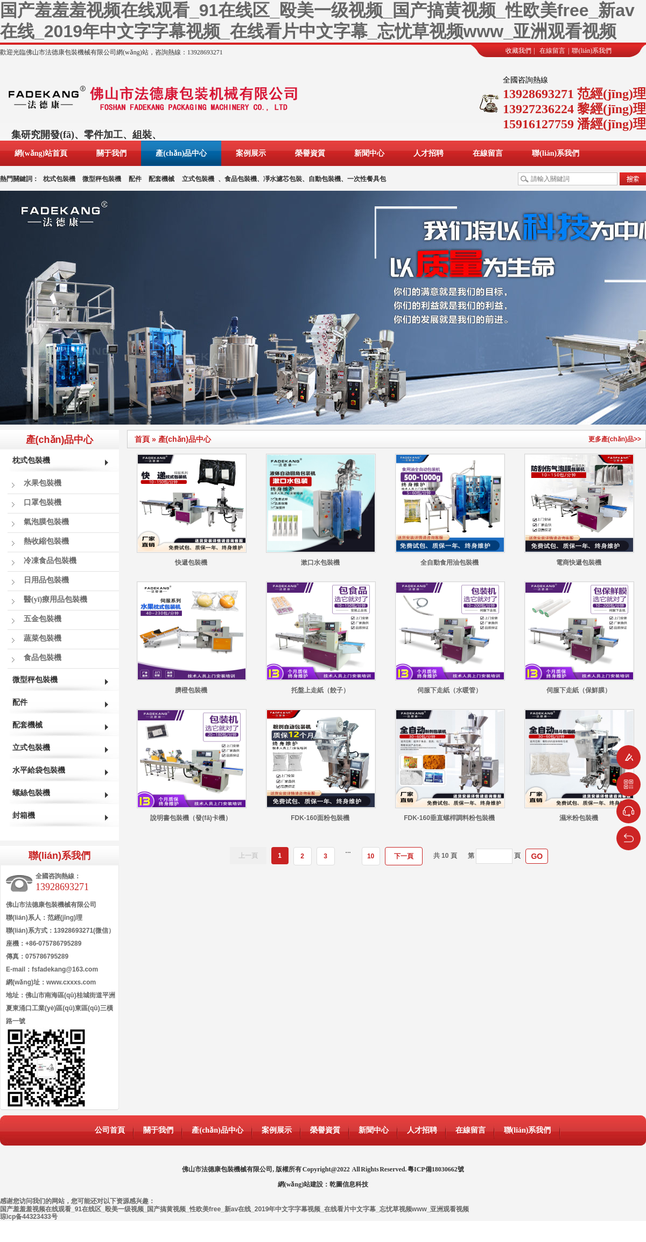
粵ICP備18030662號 (436, 1169)
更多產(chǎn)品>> (614, 439)
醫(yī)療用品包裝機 (55, 599)
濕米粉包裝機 (578, 818)
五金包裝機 (42, 619)
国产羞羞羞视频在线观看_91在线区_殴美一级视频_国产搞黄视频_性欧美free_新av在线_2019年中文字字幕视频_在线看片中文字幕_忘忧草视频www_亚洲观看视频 (234, 1209)
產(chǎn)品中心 (181, 153)
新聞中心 (369, 153)
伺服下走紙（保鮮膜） (578, 690)
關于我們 (111, 153)
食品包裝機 (42, 658)
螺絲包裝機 (31, 793)
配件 (135, 179)
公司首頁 (110, 1130)
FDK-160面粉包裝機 (320, 818)
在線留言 (552, 50)
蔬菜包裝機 (42, 638)
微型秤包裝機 (101, 179)
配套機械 (161, 179)
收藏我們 (518, 50)
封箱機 (23, 815)
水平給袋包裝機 (38, 770)
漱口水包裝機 (320, 562)
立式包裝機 (198, 179)
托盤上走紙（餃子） (320, 690)
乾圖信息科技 (348, 1184)
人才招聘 (428, 153)
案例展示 (251, 153)
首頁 (142, 439)
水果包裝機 (42, 483)
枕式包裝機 (59, 179)
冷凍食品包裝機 (50, 561)
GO (537, 856)
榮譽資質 (310, 153)
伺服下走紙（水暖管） (449, 690)
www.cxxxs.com (71, 982)
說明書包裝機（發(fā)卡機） (190, 818)
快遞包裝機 (191, 562)
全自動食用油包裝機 (449, 562)
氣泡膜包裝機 (46, 522)
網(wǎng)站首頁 (41, 153)
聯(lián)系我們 (592, 50)
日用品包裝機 (46, 580)
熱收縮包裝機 (46, 541)
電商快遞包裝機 (578, 562)
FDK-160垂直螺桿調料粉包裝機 (449, 818)
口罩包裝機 (42, 502)
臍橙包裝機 (191, 690)
